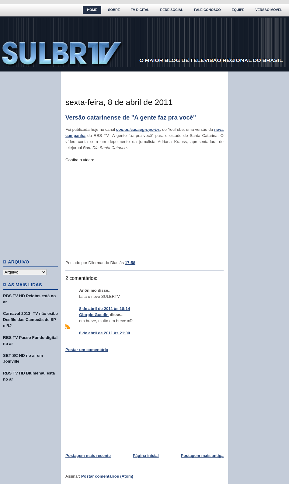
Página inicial (145, 455)
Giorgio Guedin (94, 314)
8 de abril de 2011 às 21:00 (104, 333)
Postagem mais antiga (202, 455)
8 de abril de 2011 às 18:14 (104, 308)
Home (92, 10)
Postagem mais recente (88, 455)
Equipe (238, 10)
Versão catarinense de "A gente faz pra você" (130, 117)
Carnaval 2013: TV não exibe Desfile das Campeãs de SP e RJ (30, 319)
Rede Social (171, 10)
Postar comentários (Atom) (107, 476)
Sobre (114, 10)
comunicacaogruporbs (138, 129)
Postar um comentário (86, 349)
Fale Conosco (207, 10)
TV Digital (140, 10)
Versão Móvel (268, 10)
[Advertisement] (30, 162)
